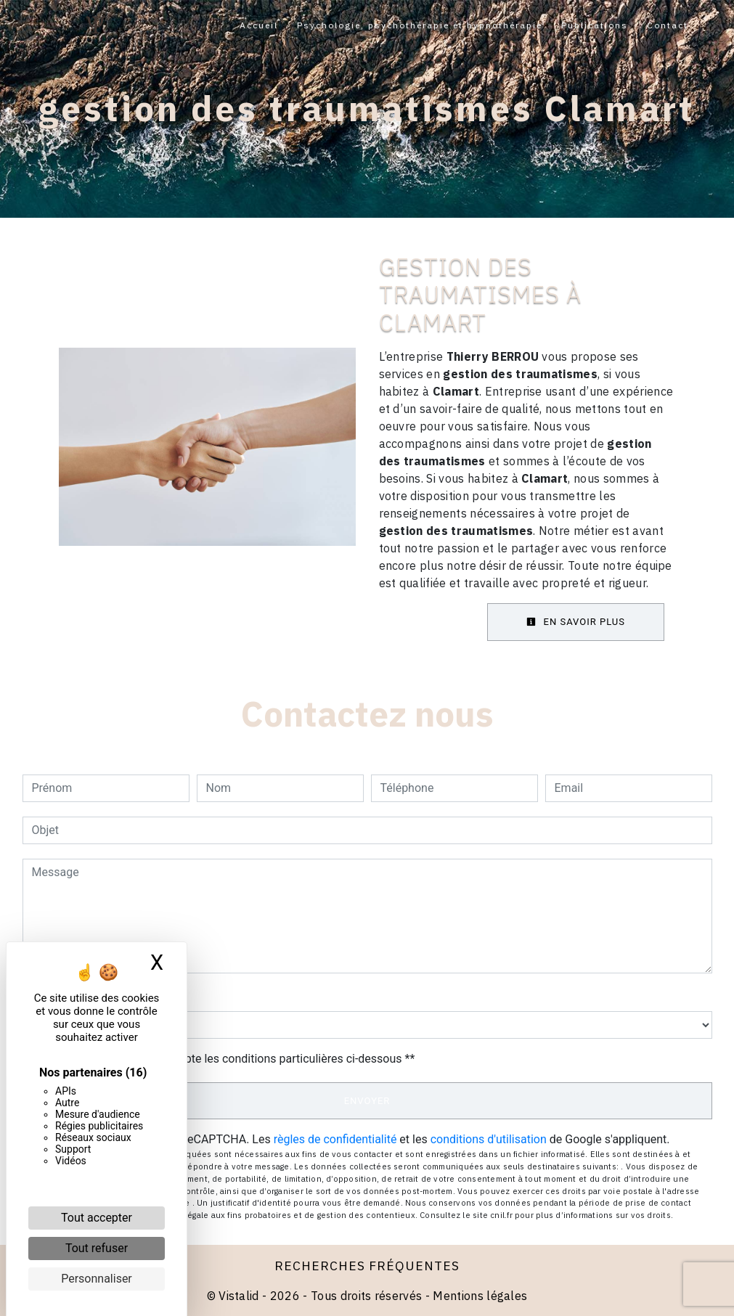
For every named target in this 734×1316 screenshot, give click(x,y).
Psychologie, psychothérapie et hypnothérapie (419, 25)
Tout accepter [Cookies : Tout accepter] (96, 1218)
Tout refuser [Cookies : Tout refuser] (96, 1248)
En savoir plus (575, 621)
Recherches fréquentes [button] (367, 1265)
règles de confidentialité (335, 1139)
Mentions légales (478, 1295)
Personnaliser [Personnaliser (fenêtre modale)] (96, 1279)
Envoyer (367, 1100)
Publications (594, 25)
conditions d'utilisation (489, 1139)
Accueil (259, 25)
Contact (667, 25)
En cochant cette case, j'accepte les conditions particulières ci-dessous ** (226, 1059)
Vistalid (239, 1295)
